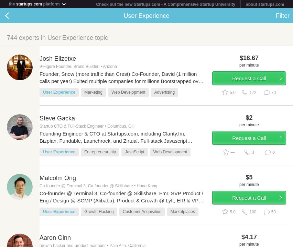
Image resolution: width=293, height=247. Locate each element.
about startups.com (265, 4)
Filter (283, 15)
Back (14, 15)
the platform (38, 4)
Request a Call (249, 78)
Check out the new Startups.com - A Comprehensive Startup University (166, 4)
